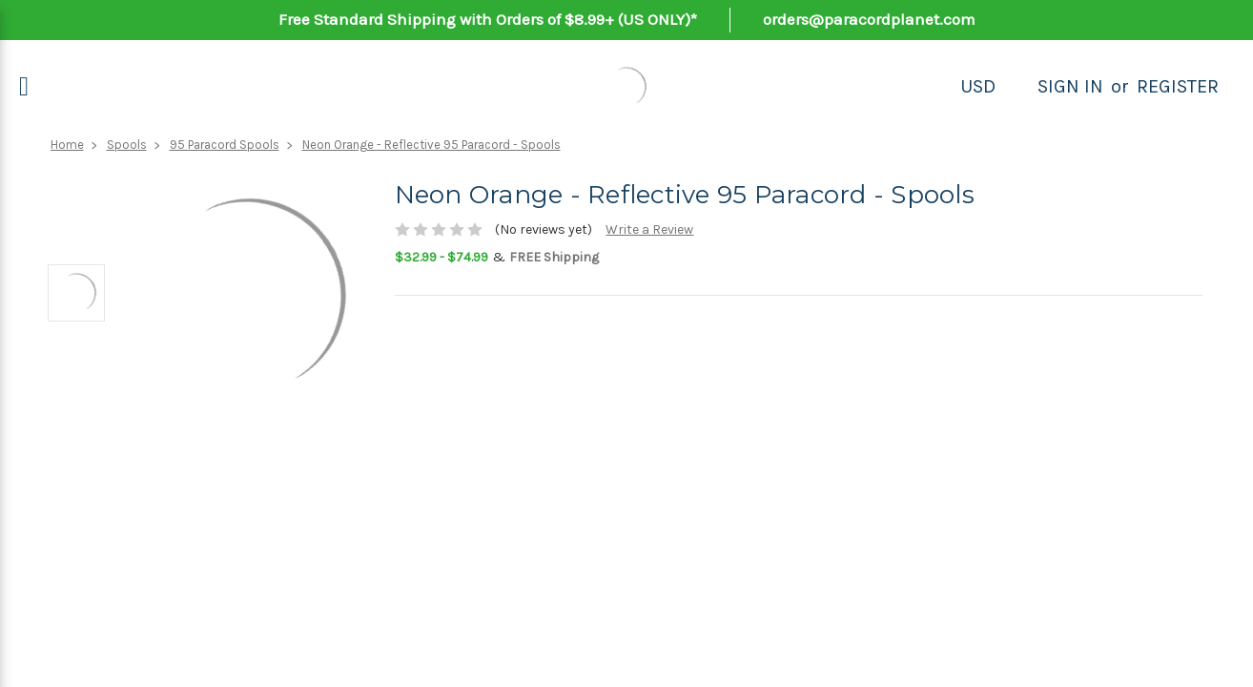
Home (67, 144)
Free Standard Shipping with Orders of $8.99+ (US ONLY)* (487, 19)
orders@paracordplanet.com (869, 19)
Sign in (1070, 86)
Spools (127, 144)
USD (978, 86)
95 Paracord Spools (224, 144)
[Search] (1016, 86)
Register (1178, 86)
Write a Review (649, 229)
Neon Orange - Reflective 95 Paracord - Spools (431, 144)
